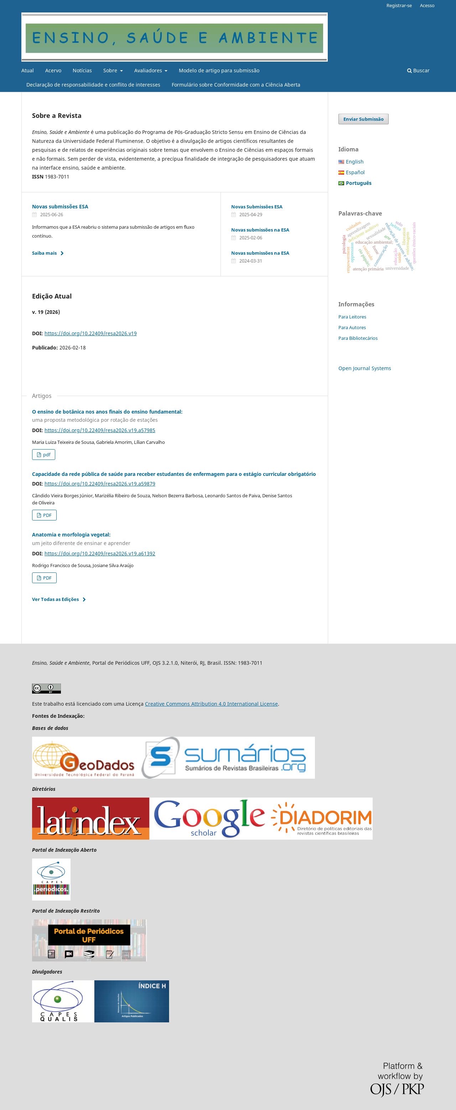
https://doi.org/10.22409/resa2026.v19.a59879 (100, 483)
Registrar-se (399, 5)
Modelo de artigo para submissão (219, 70)
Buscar (418, 70)
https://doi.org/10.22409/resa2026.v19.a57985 (100, 430)
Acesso (427, 5)
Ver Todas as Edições (55, 599)
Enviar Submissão (363, 119)
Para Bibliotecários (358, 338)
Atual (27, 70)
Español (355, 172)
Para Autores (352, 327)
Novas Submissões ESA (257, 206)
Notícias (82, 70)
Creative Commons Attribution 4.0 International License (211, 703)
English (355, 161)
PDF (47, 515)
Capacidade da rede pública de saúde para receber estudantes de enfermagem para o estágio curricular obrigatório (174, 474)
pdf (46, 454)
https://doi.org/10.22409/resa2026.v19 (91, 333)
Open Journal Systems (364, 368)
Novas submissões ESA (60, 206)
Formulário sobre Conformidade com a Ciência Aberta (236, 84)
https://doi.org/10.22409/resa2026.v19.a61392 (100, 553)
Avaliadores (149, 70)
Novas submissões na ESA (260, 230)
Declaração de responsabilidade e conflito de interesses (93, 84)
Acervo (53, 70)
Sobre (111, 70)
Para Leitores (352, 316)
